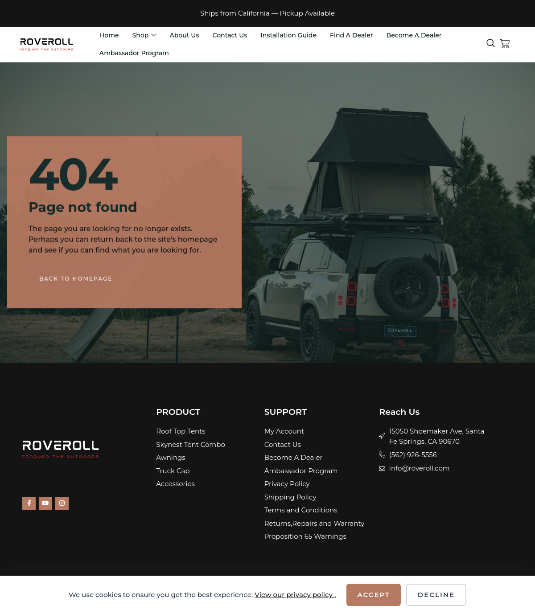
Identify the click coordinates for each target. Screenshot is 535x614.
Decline (436, 594)
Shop (146, 35)
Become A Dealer (128, 53)
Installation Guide (297, 35)
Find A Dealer (364, 35)
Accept (373, 594)
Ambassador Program (209, 53)
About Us (188, 35)
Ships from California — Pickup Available (267, 13)
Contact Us (235, 35)
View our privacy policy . (295, 594)
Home (109, 35)
